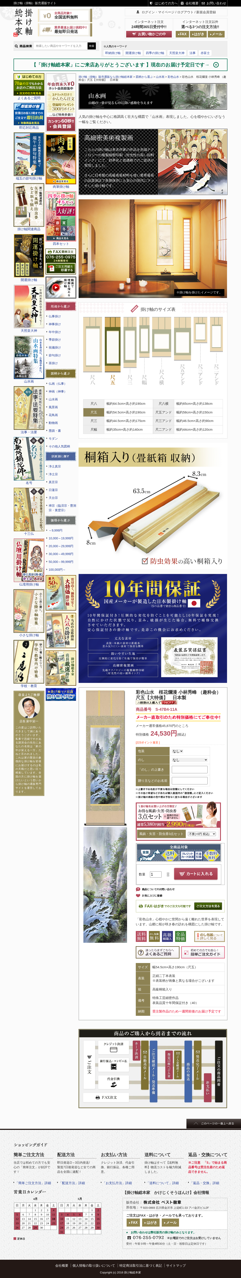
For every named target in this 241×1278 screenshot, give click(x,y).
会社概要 (192, 3)
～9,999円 (55, 530)
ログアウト (185, 12)
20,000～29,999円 (61, 546)
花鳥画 (53, 415)
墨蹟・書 (55, 430)
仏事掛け (55, 316)
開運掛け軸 (133, 53)
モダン (53, 438)
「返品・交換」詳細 (204, 1183)
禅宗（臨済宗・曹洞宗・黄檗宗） (62, 508)
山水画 (53, 399)
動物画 (53, 423)
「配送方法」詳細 (72, 1183)
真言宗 (53, 482)
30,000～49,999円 (61, 554)
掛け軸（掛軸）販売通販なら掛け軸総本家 (106, 76)
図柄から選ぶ (144, 76)
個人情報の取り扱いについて (93, 1265)
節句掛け (55, 355)
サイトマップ (176, 1265)
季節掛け (55, 339)
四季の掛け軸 (155, 53)
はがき (199, 34)
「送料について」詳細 (162, 1183)
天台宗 (53, 497)
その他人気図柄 (59, 446)
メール (217, 34)
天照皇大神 (176, 53)
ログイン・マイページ (158, 12)
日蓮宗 (53, 490)
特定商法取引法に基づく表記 (140, 1265)
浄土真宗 (55, 466)
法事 (192, 53)
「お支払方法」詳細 (117, 1183)
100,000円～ (57, 569)
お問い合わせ (216, 3)
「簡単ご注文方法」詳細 (33, 1183)
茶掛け (53, 363)
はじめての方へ (166, 3)
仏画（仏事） (58, 383)
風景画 (53, 407)
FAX (183, 34)
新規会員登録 (206, 12)
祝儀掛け (55, 347)
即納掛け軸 (112, 53)
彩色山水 (173, 76)
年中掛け (55, 332)
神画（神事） (58, 391)
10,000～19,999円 (61, 538)
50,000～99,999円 (61, 562)
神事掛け (55, 324)
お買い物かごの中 (152, 34)
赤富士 (205, 53)
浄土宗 (53, 474)
